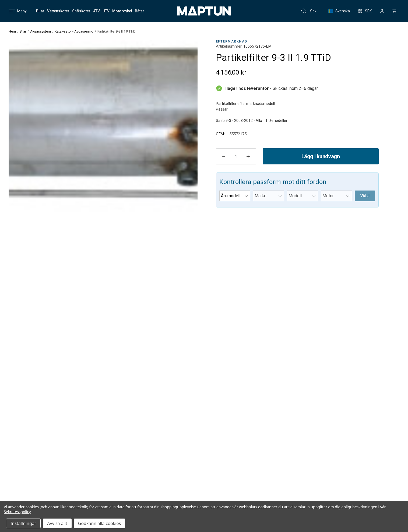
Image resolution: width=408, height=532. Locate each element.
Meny (18, 11)
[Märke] (268, 196)
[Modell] (302, 196)
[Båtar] (139, 11)
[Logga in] (381, 11)
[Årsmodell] (235, 196)
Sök (308, 11)
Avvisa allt (57, 523)
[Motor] (336, 196)
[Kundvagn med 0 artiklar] (394, 11)
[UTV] (106, 11)
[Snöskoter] (81, 11)
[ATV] (96, 11)
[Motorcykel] (122, 11)
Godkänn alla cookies (99, 523)
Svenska (339, 11)
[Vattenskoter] (58, 11)
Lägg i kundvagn (320, 156)
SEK (365, 11)
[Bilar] (40, 11)
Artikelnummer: (229, 46)
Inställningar (23, 523)
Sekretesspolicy (17, 511)
